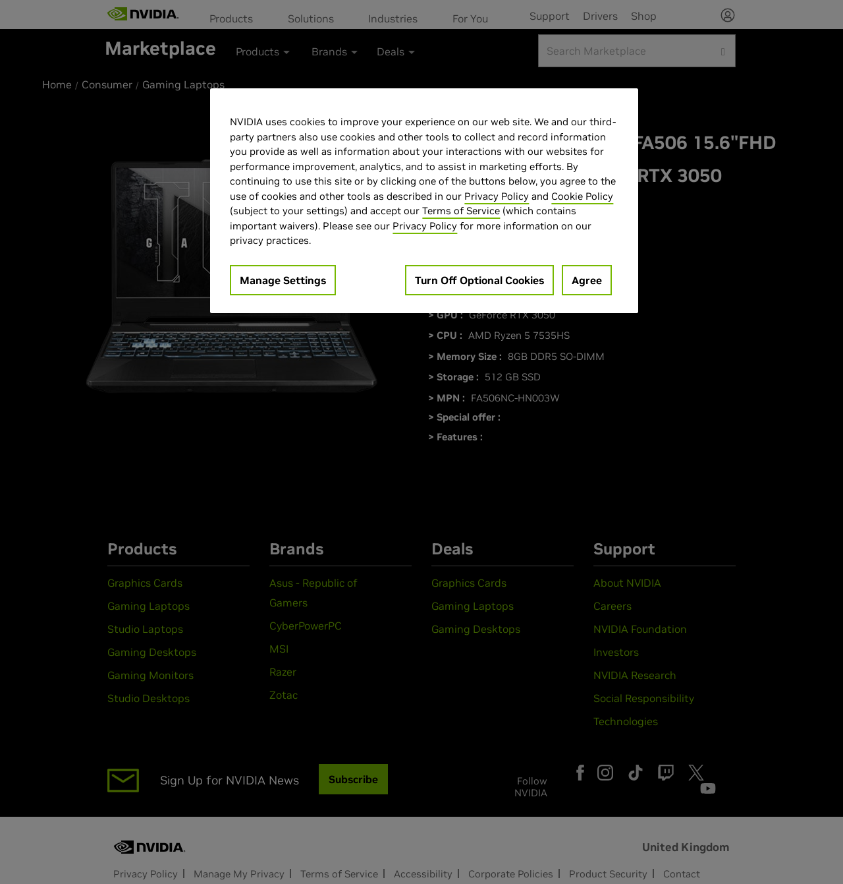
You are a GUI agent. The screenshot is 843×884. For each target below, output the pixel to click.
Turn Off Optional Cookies (479, 280)
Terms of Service (461, 210)
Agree (587, 280)
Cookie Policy (582, 196)
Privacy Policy (496, 196)
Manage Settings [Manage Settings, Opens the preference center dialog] (283, 280)
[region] (424, 200)
